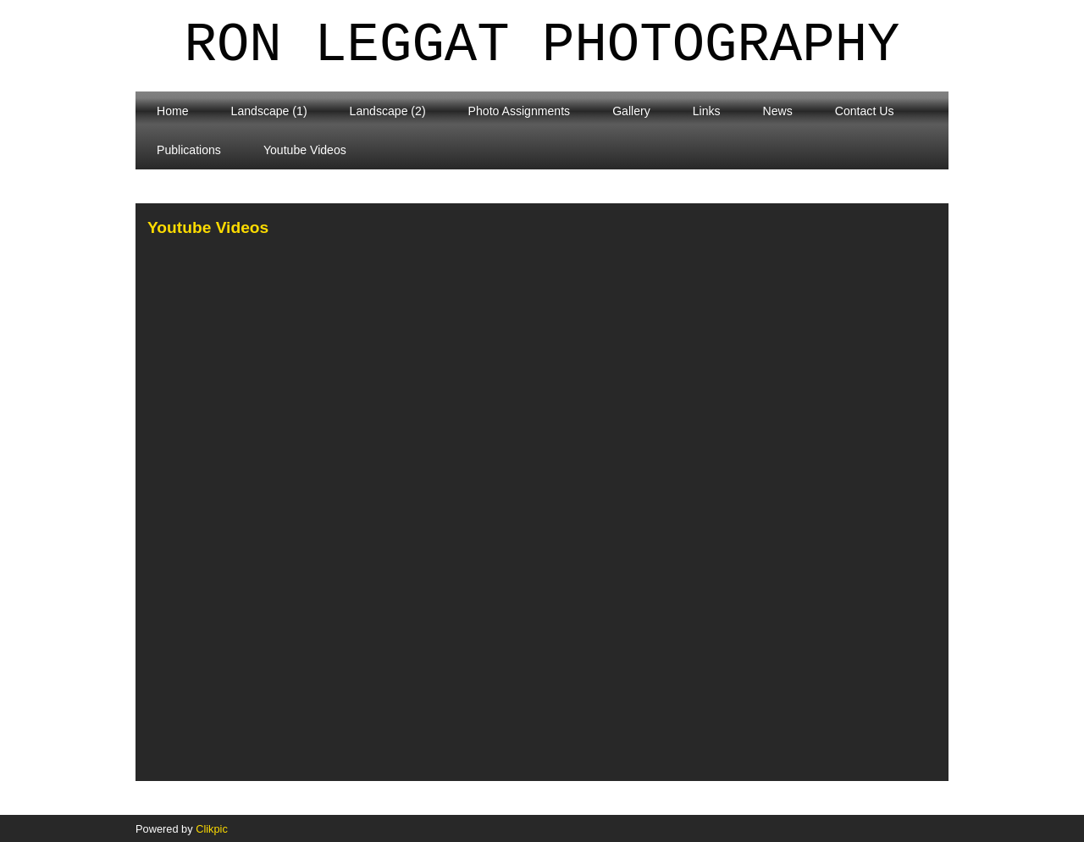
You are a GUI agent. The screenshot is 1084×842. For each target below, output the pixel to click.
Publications (189, 150)
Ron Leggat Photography (542, 45)
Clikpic (212, 829)
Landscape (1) (269, 111)
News (778, 111)
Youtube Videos (304, 150)
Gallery (631, 111)
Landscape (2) (388, 111)
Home (173, 111)
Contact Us (864, 111)
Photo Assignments (519, 111)
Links (707, 111)
